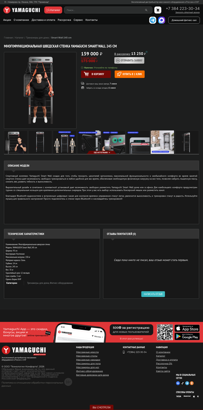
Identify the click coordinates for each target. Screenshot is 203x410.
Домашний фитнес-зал (184, 20)
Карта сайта (163, 371)
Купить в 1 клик (129, 74)
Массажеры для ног (87, 367)
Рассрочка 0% (164, 363)
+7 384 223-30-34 (183, 9)
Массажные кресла (87, 352)
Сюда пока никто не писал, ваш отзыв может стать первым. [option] (151, 259)
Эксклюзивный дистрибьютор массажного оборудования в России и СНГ (165, 2)
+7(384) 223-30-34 (137, 352)
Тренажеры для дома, (38, 282)
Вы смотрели (102, 407)
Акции (7, 19)
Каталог (160, 355)
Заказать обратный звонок (187, 12)
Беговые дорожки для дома (92, 374)
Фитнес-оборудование (61, 282)
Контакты (91, 19)
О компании (21, 19)
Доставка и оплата (43, 19)
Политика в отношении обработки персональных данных (32, 384)
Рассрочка (64, 19)
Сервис (78, 19)
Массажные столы (86, 355)
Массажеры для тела (88, 363)
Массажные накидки (88, 359)
